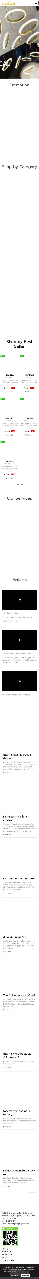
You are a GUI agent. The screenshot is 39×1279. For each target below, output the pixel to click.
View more (7, 773)
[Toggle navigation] (36, 3)
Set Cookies (14, 1275)
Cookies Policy (11, 1271)
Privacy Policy (29, 1269)
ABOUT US (6, 1251)
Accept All (25, 1275)
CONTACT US (8, 1260)
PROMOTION (7, 1254)
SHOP (4, 1257)
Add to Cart (10, 392)
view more (19, 484)
